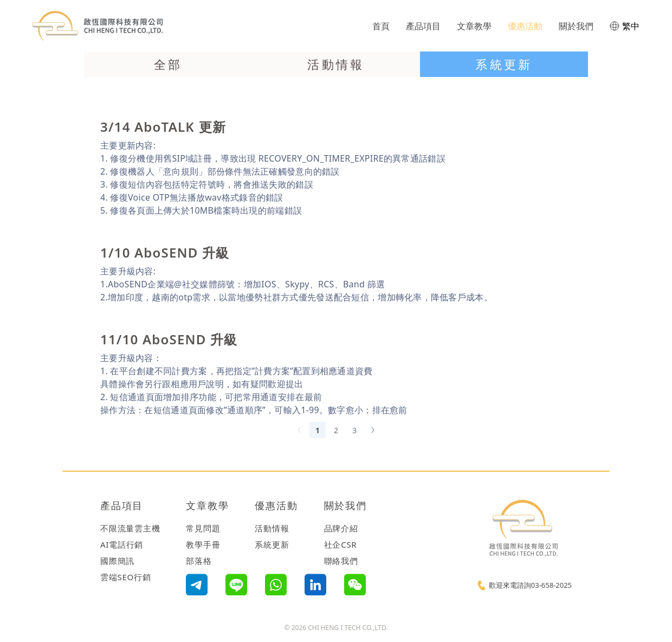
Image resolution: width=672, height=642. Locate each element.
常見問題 (203, 528)
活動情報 (336, 64)
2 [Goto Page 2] (336, 430)
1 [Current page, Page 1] (317, 430)
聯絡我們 (341, 560)
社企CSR (340, 544)
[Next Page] (373, 430)
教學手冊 (203, 544)
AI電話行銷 (121, 544)
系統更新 (504, 64)
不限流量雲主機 (130, 528)
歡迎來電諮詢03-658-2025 (530, 585)
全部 (168, 64)
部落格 (198, 560)
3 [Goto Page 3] (354, 430)
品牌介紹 (341, 528)
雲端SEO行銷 (125, 577)
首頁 (381, 26)
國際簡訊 (117, 560)
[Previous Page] (299, 430)
